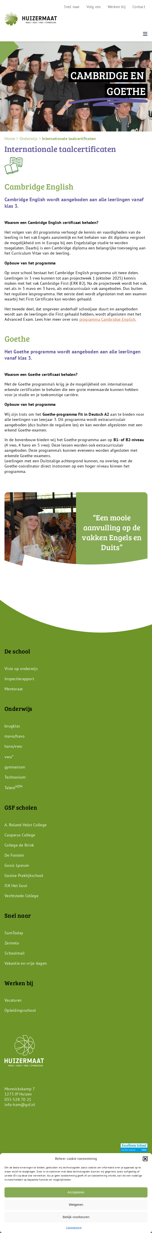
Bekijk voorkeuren (76, 1217)
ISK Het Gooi (15, 885)
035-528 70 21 (17, 1099)
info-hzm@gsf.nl (19, 1104)
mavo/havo (14, 736)
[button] (145, 1158)
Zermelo (11, 942)
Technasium (15, 777)
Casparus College (19, 835)
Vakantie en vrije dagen (25, 963)
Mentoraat (13, 688)
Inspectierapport (19, 678)
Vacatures (13, 1000)
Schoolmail (14, 952)
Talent (13, 787)
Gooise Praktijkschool (23, 875)
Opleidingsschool (20, 1010)
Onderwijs (29, 138)
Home (9, 138)
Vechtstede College (21, 895)
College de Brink (19, 845)
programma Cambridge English (107, 319)
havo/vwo (13, 746)
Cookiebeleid (73, 1227)
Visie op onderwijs (21, 668)
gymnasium (14, 767)
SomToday (13, 932)
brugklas (12, 726)
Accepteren (76, 1192)
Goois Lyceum (16, 865)
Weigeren (76, 1204)
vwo (9, 756)
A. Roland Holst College (25, 824)
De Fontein (14, 855)
